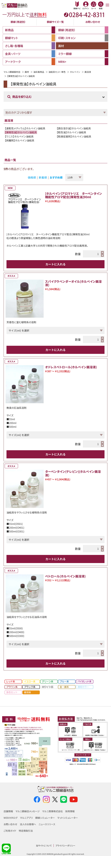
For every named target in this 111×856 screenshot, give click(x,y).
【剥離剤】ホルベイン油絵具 (19, 140)
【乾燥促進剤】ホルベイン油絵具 (74, 136)
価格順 (32, 177)
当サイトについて (44, 845)
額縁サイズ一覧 (55, 22)
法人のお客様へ (28, 824)
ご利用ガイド (10, 830)
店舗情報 (8, 811)
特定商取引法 (26, 830)
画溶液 (88, 71)
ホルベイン (75, 71)
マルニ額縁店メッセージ (27, 811)
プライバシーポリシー (65, 845)
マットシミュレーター (67, 817)
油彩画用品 (38, 71)
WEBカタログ (10, 817)
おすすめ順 (56, 177)
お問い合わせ (92, 22)
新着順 (43, 177)
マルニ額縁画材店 (12, 71)
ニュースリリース (47, 824)
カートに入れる (55, 264)
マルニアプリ (26, 817)
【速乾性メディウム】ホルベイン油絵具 (25, 128)
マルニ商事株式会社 (52, 811)
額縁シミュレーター (45, 817)
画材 (27, 71)
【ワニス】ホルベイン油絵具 (19, 136)
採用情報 (70, 811)
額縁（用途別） (18, 22)
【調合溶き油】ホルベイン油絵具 (74, 128)
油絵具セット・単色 (57, 71)
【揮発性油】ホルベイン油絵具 (21, 132)
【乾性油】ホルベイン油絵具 (71, 132)
